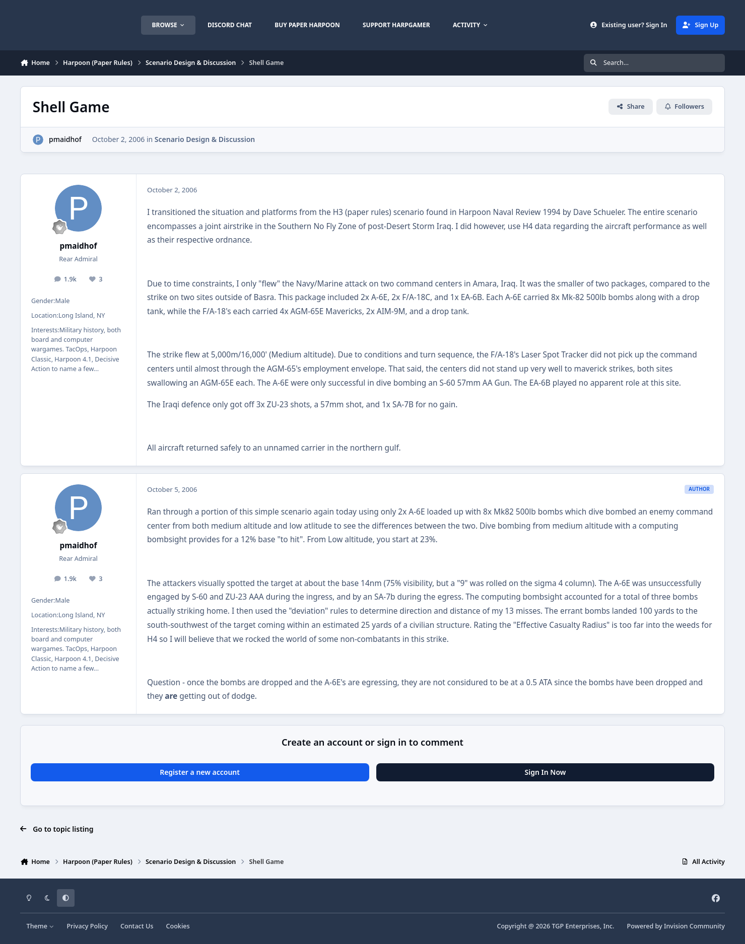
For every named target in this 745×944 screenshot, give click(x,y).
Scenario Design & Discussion (205, 139)
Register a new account (200, 772)
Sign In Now (545, 772)
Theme (40, 926)
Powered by (676, 926)
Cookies (177, 926)
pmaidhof (65, 139)
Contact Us (136, 926)
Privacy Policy (86, 926)
